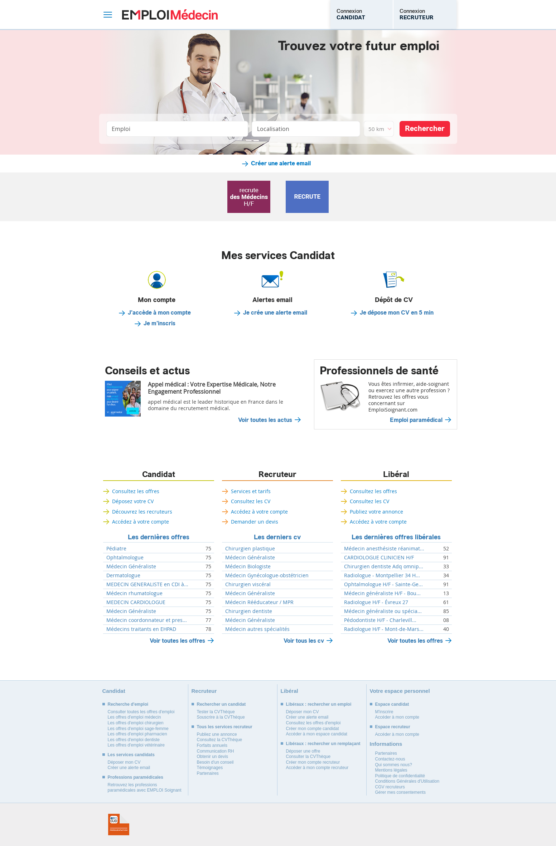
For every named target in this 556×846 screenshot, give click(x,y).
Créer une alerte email (281, 163)
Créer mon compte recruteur (313, 762)
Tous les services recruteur (224, 726)
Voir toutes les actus (265, 420)
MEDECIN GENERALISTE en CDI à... (147, 584)
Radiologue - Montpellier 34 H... (382, 575)
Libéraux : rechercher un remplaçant (323, 743)
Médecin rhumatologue (134, 593)
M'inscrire (384, 711)
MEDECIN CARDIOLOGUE (135, 602)
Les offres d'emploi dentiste (134, 739)
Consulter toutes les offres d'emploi (141, 711)
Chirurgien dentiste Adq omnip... (383, 566)
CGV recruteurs (390, 786)
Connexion (351, 14)
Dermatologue (123, 575)
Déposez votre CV (133, 501)
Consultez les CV (250, 501)
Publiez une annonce (217, 734)
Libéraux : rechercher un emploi (319, 704)
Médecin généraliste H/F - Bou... (382, 593)
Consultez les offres (135, 491)
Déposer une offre (303, 751)
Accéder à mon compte (397, 717)
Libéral (396, 474)
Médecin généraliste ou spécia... (383, 611)
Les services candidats (131, 754)
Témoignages (210, 767)
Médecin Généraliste (131, 566)
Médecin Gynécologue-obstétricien (267, 575)
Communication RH (215, 751)
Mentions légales (391, 770)
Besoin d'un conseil (215, 762)
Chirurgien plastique (250, 548)
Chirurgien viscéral (248, 584)
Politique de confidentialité (400, 775)
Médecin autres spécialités (257, 629)
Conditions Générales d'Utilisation (407, 781)
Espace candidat (392, 704)
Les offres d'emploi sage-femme (138, 728)
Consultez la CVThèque (219, 739)
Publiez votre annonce (376, 511)
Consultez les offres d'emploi (313, 722)
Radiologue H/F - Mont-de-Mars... (384, 629)
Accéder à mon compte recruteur (317, 767)
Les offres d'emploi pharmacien (137, 733)
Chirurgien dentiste (248, 611)
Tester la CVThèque (216, 711)
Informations (386, 744)
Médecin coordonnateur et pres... (146, 620)
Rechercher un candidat (221, 704)
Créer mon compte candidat (312, 728)
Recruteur (277, 474)
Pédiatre (116, 548)
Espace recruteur (392, 726)
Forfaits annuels (212, 745)
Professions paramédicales (135, 777)
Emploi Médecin (170, 14)
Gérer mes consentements (400, 792)
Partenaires (208, 773)
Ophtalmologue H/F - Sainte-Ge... (383, 584)
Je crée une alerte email (275, 312)
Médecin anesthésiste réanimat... (384, 548)
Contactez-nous (390, 759)
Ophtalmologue (125, 557)
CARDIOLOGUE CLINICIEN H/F (379, 557)
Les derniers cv (277, 537)
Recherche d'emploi (128, 704)
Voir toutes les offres (177, 641)
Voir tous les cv (304, 641)
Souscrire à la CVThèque (221, 717)
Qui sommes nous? (393, 764)
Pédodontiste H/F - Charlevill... (380, 620)
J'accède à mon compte (159, 312)
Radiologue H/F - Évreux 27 (376, 602)
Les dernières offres (158, 537)
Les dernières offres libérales (396, 537)
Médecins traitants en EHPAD (141, 629)
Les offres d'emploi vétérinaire (136, 745)
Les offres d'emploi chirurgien (136, 722)
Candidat (158, 474)
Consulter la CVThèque (308, 756)
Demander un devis (254, 521)
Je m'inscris (159, 323)
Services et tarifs (251, 491)
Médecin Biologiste (248, 566)
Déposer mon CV (124, 762)
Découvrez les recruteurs (142, 511)
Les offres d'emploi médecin (134, 717)
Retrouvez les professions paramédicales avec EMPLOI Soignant (145, 787)
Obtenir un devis (212, 756)
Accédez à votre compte (140, 521)
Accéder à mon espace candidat (316, 733)
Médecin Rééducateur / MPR (259, 602)
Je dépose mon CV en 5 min (397, 312)
